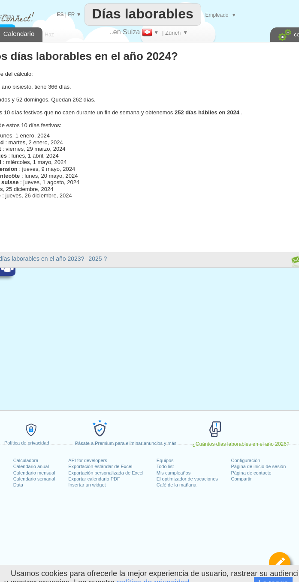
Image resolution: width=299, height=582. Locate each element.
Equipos (165, 460)
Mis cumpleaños (173, 472)
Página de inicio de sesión (258, 466)
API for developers (87, 460)
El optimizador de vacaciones (187, 478)
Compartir (241, 478)
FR (71, 15)
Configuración (245, 460)
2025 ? (97, 258)
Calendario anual (31, 466)
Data (18, 484)
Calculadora (26, 460)
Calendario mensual (34, 472)
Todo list (165, 466)
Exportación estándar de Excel (100, 466)
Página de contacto (251, 472)
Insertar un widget (87, 484)
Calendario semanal (34, 478)
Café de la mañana (176, 484)
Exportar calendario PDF (94, 478)
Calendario (19, 33)
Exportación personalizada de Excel (105, 472)
